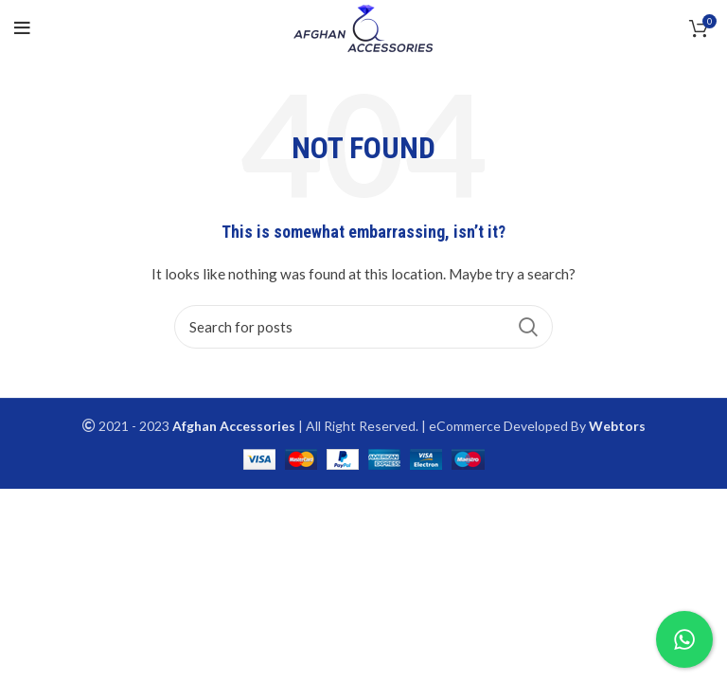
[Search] (363, 327)
